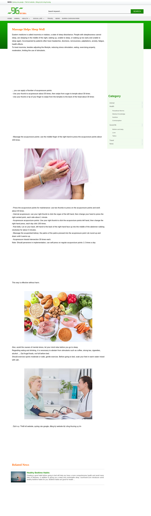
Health (25, 18)
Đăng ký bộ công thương (43, 2)
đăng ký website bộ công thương (63, 331)
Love (114, 132)
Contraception (117, 120)
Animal (17, 18)
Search (137, 11)
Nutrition (115, 117)
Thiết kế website (30, 2)
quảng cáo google (41, 331)
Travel (50, 18)
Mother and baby (117, 129)
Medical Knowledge (118, 114)
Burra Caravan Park (70, 18)
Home (9, 18)
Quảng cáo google (17, 2)
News (57, 18)
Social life (37, 18)
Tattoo (114, 136)
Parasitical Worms (118, 111)
